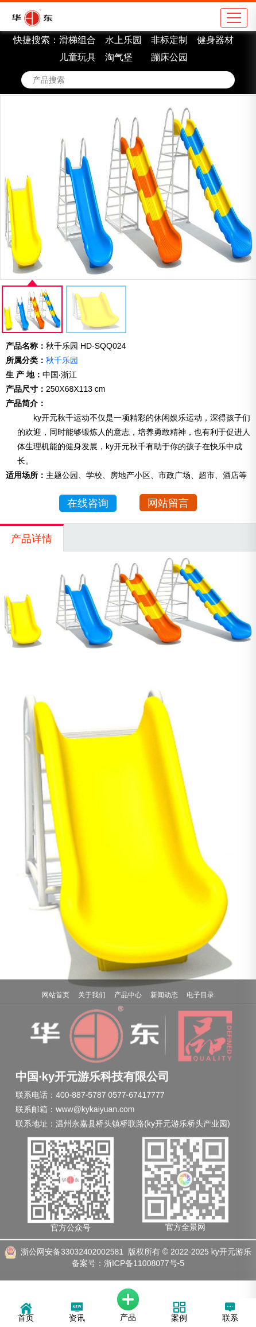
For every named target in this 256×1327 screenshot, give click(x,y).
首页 (26, 1313)
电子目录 (200, 982)
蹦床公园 (169, 57)
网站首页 (55, 982)
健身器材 (215, 40)
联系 (230, 1313)
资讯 (77, 1313)
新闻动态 (164, 982)
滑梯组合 (77, 40)
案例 (179, 1313)
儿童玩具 (77, 57)
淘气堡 (119, 57)
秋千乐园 (62, 360)
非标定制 (169, 40)
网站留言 (168, 503)
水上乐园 (123, 40)
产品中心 (128, 982)
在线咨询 (87, 503)
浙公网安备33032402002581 (72, 1238)
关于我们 (92, 982)
